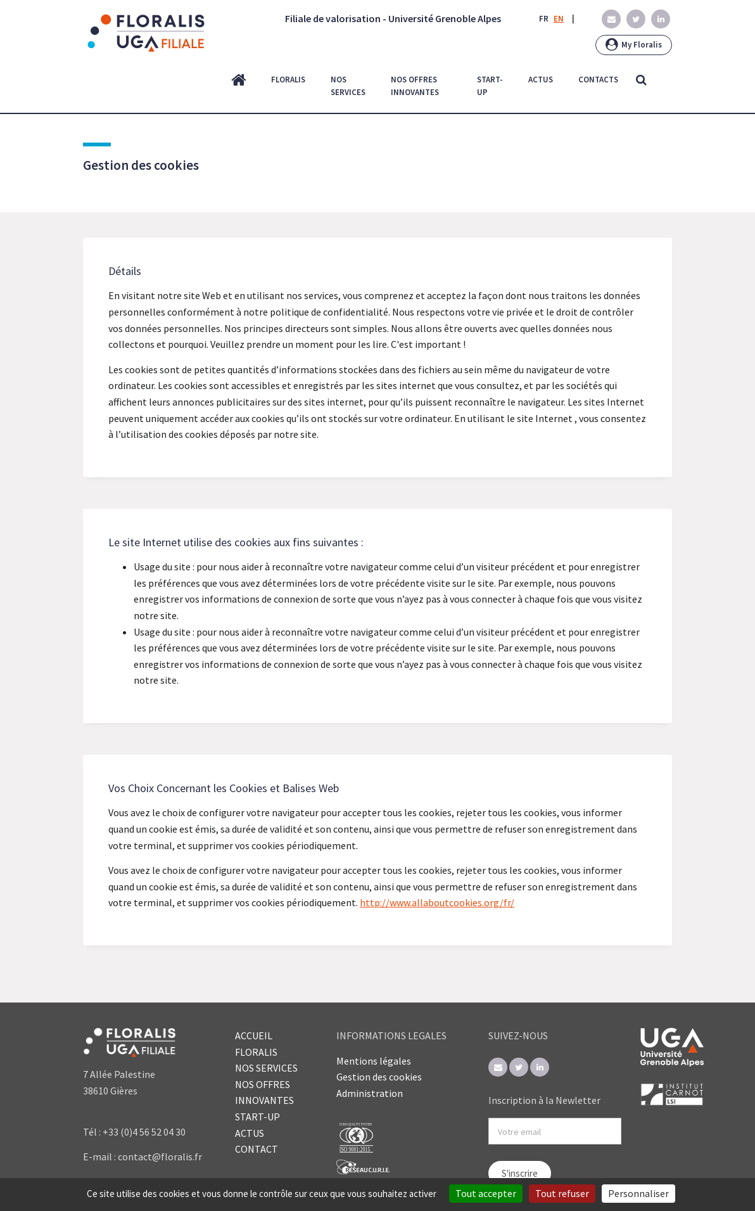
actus (540, 79)
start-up (490, 86)
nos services (348, 86)
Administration (369, 1093)
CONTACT (256, 1149)
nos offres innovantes (415, 86)
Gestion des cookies (379, 1076)
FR (544, 18)
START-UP (257, 1116)
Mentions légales (373, 1060)
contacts (598, 79)
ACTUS (249, 1133)
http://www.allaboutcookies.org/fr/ (437, 902)
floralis (288, 79)
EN (559, 18)
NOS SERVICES (266, 1067)
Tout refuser (562, 1193)
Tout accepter (485, 1193)
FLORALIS (256, 1052)
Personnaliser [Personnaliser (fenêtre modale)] (638, 1193)
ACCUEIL (253, 1035)
